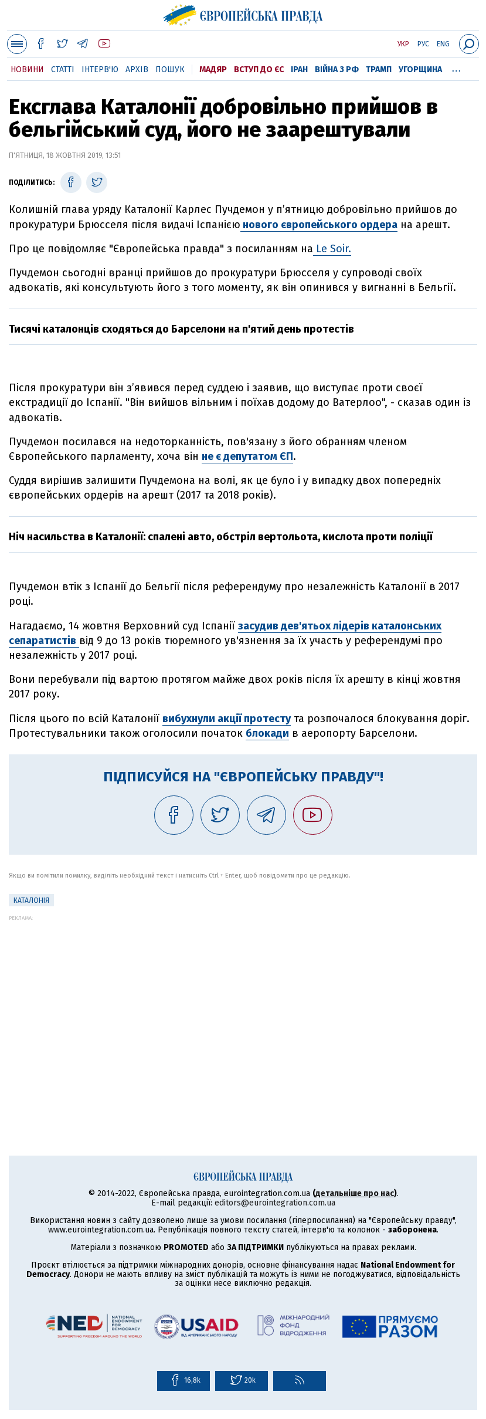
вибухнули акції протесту (226, 718)
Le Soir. (332, 248)
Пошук (170, 69)
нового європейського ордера (318, 224)
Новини (27, 69)
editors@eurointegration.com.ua (275, 1203)
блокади (267, 733)
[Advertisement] (243, 1003)
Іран (299, 69)
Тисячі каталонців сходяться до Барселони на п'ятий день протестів (181, 329)
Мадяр (213, 69)
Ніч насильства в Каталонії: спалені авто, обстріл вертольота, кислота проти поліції (221, 536)
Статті (62, 69)
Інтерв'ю (99, 69)
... (456, 67)
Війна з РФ (337, 69)
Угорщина (420, 69)
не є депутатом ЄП (247, 456)
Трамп (379, 69)
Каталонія (31, 900)
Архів (136, 69)
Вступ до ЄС (259, 69)
